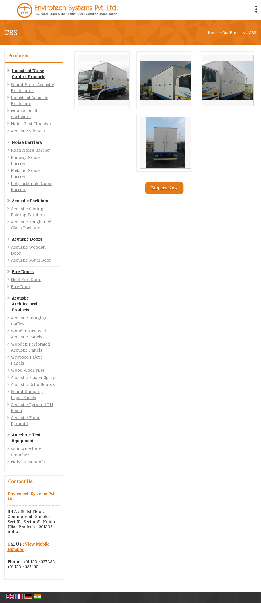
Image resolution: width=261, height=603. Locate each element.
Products (18, 56)
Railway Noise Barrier (25, 160)
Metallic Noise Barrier (25, 173)
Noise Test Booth (28, 462)
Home (213, 33)
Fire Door (20, 286)
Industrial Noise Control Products (28, 73)
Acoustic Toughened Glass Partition (31, 225)
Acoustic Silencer (28, 131)
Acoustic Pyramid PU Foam (32, 407)
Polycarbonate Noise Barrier (31, 186)
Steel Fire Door (26, 279)
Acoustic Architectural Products (24, 304)
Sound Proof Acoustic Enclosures (32, 87)
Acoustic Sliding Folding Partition (28, 212)
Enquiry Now (164, 188)
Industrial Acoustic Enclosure (29, 100)
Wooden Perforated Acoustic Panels (30, 347)
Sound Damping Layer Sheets (27, 394)
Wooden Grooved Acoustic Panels (28, 334)
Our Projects (233, 33)
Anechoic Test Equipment (26, 438)
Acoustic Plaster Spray (33, 377)
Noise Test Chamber (31, 124)
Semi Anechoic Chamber (26, 452)
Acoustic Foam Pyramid (25, 420)
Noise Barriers (27, 142)
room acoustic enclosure (25, 114)
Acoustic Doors (27, 239)
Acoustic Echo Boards (33, 384)
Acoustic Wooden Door (28, 250)
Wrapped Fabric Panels (27, 360)
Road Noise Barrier (30, 150)
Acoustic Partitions (30, 201)
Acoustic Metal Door (31, 260)
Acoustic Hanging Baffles (29, 321)
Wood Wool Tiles (28, 370)
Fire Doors (23, 271)
